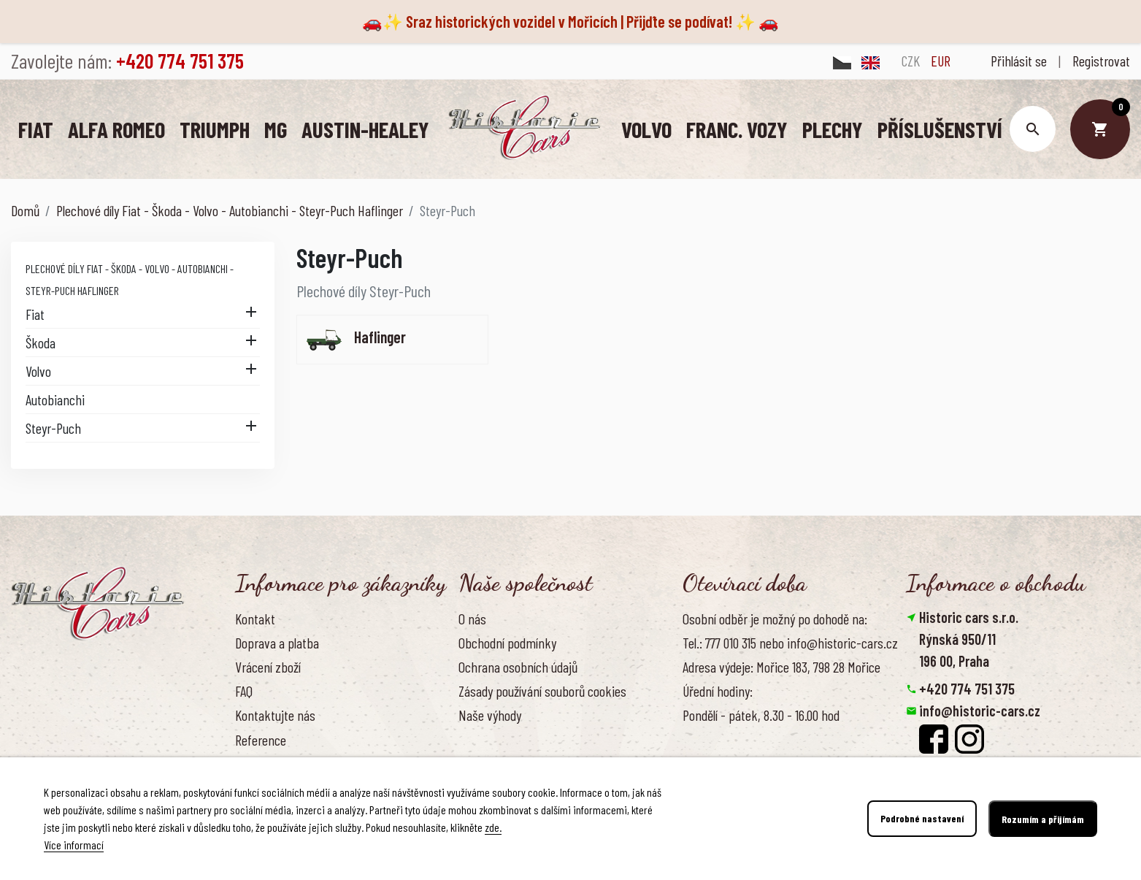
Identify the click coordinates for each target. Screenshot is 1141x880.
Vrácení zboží (268, 666)
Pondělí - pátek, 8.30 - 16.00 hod (761, 714)
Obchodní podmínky (507, 642)
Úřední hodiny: (718, 690)
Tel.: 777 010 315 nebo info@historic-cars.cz (790, 642)
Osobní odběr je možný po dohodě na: (775, 618)
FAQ (244, 690)
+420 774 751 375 (967, 688)
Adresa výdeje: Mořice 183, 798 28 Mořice (781, 666)
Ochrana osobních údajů (517, 666)
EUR (940, 60)
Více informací (74, 845)
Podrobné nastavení (922, 819)
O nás (472, 618)
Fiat (35, 313)
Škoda (40, 342)
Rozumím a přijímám (1043, 819)
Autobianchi (55, 399)
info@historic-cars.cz (979, 710)
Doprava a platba (277, 642)
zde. (493, 827)
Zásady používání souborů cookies (542, 690)
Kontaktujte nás (275, 714)
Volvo (38, 370)
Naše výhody (489, 714)
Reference (260, 739)
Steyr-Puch (53, 427)
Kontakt (255, 618)
